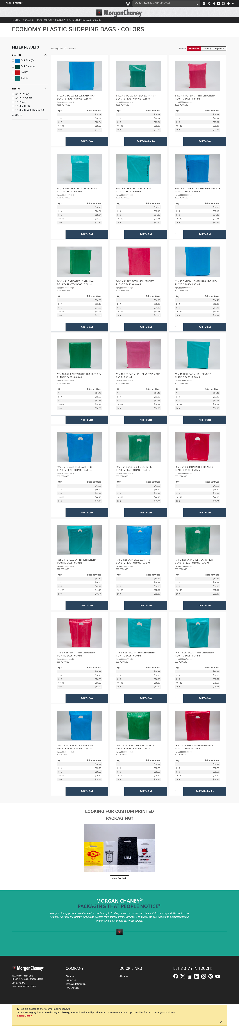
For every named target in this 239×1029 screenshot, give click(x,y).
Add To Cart (87, 148)
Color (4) (16, 61)
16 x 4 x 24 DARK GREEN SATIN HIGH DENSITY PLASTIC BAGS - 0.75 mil (135, 754)
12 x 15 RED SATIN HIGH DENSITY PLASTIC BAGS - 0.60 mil (138, 382)
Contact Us (71, 980)
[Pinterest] (228, 3)
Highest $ (219, 55)
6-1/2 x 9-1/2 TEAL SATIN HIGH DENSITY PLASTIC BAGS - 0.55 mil (78, 197)
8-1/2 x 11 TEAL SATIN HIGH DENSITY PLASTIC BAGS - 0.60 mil (135, 197)
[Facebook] (204, 3)
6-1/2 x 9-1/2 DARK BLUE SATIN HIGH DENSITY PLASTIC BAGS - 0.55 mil (76, 104)
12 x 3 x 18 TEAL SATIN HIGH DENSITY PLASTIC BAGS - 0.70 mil (77, 568)
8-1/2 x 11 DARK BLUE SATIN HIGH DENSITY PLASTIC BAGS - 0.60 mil (197, 197)
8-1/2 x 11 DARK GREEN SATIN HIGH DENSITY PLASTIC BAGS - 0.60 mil (76, 290)
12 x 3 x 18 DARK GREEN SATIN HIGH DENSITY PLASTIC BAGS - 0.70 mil (135, 475)
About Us (70, 976)
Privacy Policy (72, 988)
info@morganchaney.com (24, 986)
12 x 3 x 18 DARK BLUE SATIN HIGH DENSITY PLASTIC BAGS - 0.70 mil (75, 475)
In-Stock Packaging (23, 27)
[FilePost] (213, 3)
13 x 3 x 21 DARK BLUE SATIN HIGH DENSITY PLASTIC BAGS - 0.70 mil (134, 568)
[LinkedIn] (218, 3)
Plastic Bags (44, 27)
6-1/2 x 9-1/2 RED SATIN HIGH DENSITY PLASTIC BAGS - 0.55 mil (195, 104)
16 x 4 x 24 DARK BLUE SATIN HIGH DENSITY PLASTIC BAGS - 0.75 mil (75, 754)
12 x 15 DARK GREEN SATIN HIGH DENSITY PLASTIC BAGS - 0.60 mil (79, 382)
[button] (75, 21)
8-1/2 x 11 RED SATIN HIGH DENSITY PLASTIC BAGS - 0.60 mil (135, 290)
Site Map (124, 976)
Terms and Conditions (76, 984)
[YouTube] (233, 3)
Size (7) (16, 95)
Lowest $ (207, 55)
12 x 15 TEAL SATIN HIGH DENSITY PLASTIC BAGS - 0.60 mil (193, 382)
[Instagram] (223, 3)
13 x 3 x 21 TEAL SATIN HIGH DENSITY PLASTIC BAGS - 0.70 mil (135, 661)
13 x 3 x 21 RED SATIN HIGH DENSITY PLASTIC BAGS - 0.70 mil (76, 661)
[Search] (162, 3)
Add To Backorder (146, 148)
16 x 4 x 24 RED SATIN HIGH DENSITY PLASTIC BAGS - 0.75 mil (194, 754)
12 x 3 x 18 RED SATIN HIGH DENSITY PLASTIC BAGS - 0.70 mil (194, 475)
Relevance (194, 55)
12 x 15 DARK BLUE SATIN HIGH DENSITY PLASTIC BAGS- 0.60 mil (196, 290)
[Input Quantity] (58, 148)
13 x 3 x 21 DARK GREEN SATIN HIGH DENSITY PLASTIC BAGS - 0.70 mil (194, 568)
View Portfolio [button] (119, 885)
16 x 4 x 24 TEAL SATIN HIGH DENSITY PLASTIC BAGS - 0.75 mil (194, 661)
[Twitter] (209, 3)
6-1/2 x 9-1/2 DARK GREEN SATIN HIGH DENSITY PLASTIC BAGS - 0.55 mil (136, 104)
